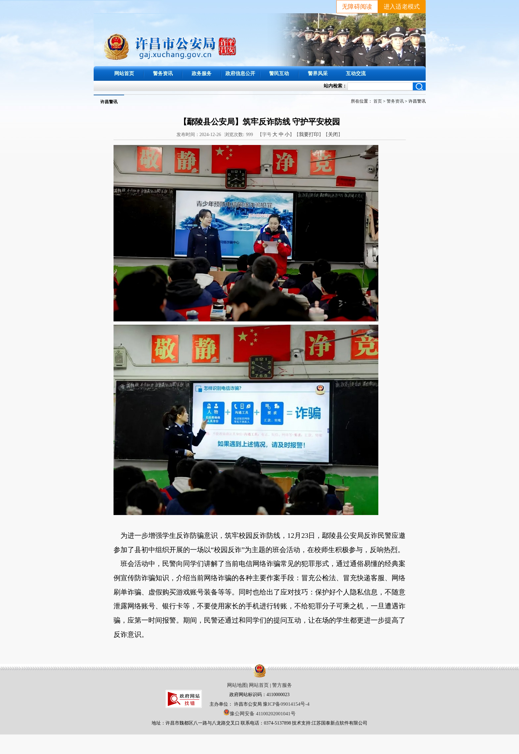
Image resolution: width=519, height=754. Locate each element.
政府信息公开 (240, 73)
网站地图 (237, 685)
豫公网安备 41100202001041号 (259, 713)
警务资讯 (163, 73)
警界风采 (318, 73)
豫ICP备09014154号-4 (286, 704)
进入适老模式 (402, 6)
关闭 (333, 134)
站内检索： (335, 85)
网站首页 (124, 73)
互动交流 (356, 73)
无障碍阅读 (357, 6)
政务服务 (202, 73)
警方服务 (282, 685)
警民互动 (279, 73)
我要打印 (309, 134)
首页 (377, 101)
